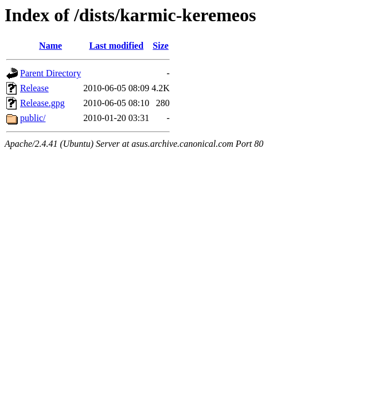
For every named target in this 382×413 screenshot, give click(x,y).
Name (50, 45)
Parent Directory (50, 73)
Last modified (116, 45)
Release (34, 88)
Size (161, 45)
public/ (32, 118)
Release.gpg (42, 103)
